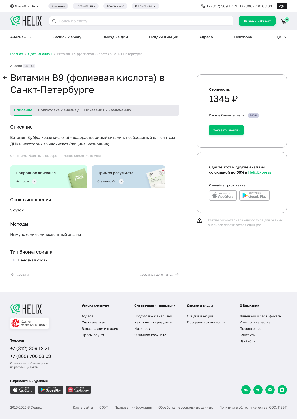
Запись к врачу (67, 37)
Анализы (18, 37)
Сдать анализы (94, 322)
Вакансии (247, 341)
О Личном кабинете (150, 335)
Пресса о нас (250, 328)
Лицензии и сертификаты (260, 316)
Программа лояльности (206, 322)
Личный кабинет (257, 21)
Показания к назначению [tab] (107, 110)
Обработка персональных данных (185, 407)
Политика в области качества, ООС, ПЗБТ (253, 407)
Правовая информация (133, 407)
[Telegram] (258, 389)
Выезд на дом (115, 37)
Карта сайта (83, 407)
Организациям (86, 6)
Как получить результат (153, 322)
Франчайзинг (115, 6)
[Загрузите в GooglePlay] (50, 390)
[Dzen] (270, 389)
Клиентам (58, 6)
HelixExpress (259, 172)
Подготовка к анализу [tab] (58, 110)
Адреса (206, 37)
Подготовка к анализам (153, 316)
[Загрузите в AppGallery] (78, 390)
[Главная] (41, 309)
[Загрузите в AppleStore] (22, 390)
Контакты (247, 335)
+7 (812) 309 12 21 (222, 6)
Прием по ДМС (94, 335)
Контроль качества (255, 322)
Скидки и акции (163, 37)
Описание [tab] (23, 110)
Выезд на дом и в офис (100, 328)
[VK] (246, 389)
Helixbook (243, 37)
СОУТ (103, 407)
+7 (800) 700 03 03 (255, 6)
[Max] (282, 389)
